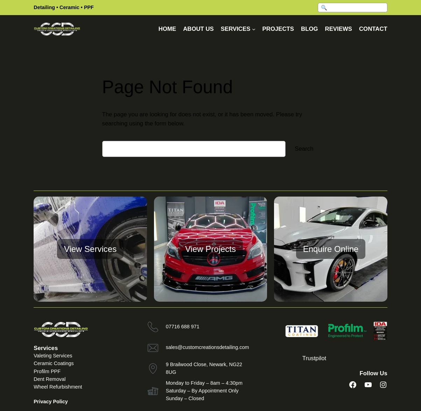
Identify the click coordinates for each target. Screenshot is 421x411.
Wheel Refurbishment (58, 387)
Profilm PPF (47, 371)
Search (304, 148)
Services (46, 348)
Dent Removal (49, 379)
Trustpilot (314, 358)
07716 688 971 (182, 326)
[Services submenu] (253, 29)
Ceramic (69, 7)
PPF (89, 7)
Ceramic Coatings (53, 363)
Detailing (44, 7)
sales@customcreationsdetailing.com (207, 347)
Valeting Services (53, 355)
